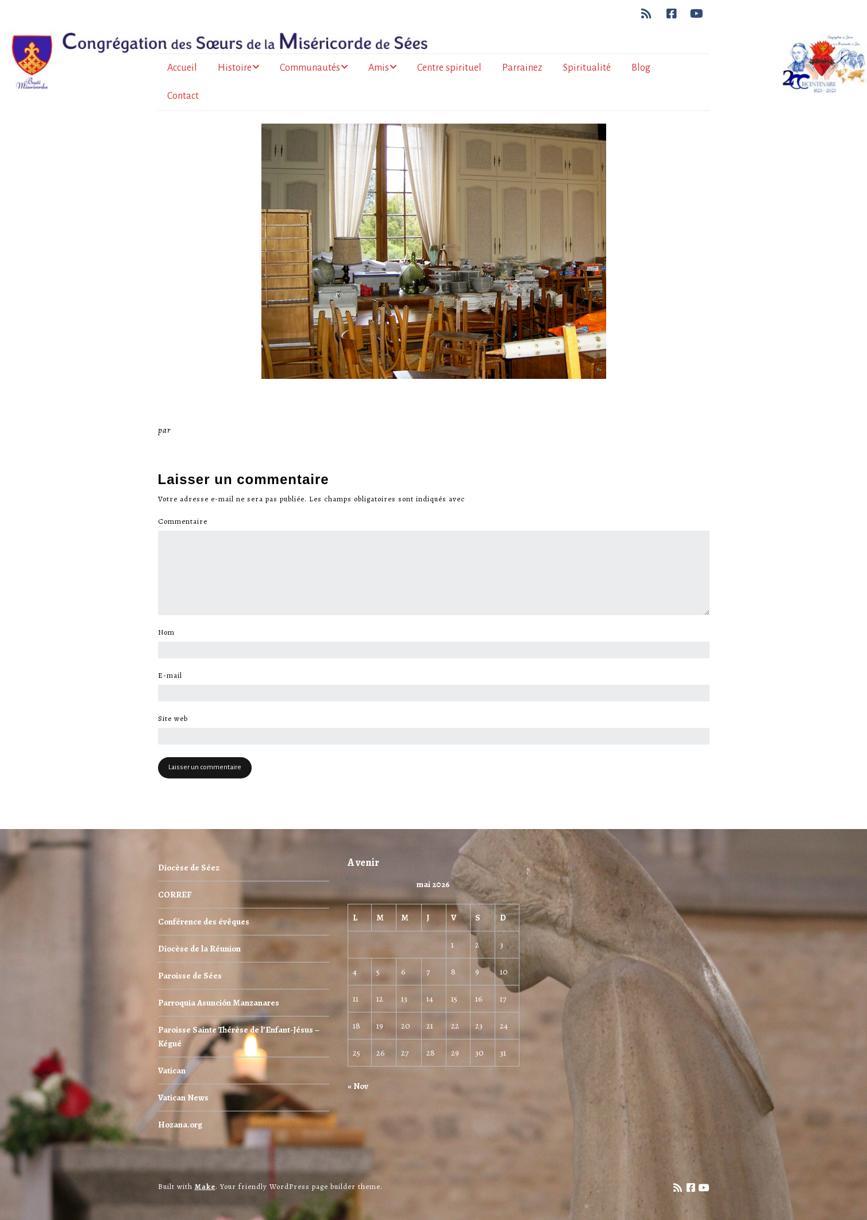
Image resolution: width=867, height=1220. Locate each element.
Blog (640, 68)
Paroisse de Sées (190, 975)
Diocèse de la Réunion (199, 948)
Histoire (235, 68)
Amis (378, 68)
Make (205, 1186)
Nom (169, 632)
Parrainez (522, 68)
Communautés (310, 68)
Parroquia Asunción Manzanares (218, 1002)
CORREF (174, 894)
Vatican (172, 1070)
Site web (173, 718)
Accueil (182, 68)
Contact (183, 96)
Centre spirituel (449, 68)
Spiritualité (587, 68)
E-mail (173, 675)
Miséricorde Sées (210, 430)
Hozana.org (180, 1124)
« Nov (358, 1086)
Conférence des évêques (203, 921)
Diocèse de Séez (188, 867)
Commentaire (186, 521)
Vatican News (183, 1097)
